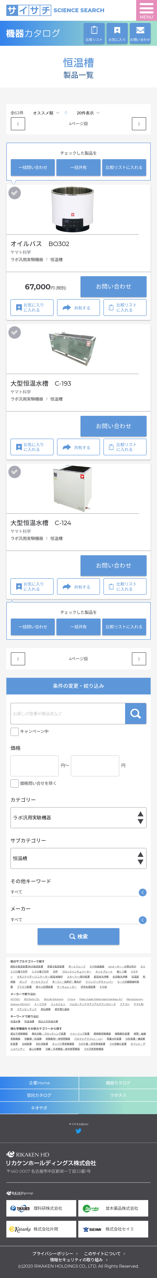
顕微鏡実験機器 (102, 1033)
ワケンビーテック (27, 1009)
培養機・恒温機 (32, 1038)
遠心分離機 (35, 1048)
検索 (135, 713)
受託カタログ (39, 1095)
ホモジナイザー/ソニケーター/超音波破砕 (40, 976)
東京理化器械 (62, 1009)
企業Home (39, 1082)
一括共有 (78, 167)
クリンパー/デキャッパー (99, 981)
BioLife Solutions (53, 999)
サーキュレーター (67, 986)
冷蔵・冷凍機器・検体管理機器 (62, 1048)
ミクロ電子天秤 (40, 971)
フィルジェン (58, 1004)
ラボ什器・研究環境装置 (91, 1043)
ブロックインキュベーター (76, 971)
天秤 (55, 971)
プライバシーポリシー (52, 1253)
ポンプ (23, 981)
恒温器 (135, 976)
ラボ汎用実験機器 (93, 1048)
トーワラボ (40, 1004)
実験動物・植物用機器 (58, 1038)
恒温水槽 (15, 1021)
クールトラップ (39, 981)
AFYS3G (15, 999)
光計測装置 (42, 1043)
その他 (103, 986)
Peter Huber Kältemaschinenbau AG (100, 999)
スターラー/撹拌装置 (78, 976)
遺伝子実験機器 (19, 1033)
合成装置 (27, 1043)
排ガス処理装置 (44, 986)
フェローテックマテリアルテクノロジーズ (93, 1004)
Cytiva (71, 999)
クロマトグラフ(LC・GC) (88, 1038)
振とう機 (122, 971)
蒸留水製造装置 (55, 966)
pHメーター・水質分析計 (122, 966)
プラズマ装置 (24, 986)
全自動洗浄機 (120, 976)
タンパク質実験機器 (63, 1043)
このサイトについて (102, 1253)
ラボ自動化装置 (118, 1043)
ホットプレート (104, 971)
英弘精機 (45, 1009)
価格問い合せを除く (38, 783)
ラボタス (118, 1095)
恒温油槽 (29, 1021)
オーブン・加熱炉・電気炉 (66, 981)
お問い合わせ (113, 286)
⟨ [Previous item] (18, 123)
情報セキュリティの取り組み (76, 1259)
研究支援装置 (88, 986)
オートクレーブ (76, 966)
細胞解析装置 (122, 1033)
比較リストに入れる (124, 167)
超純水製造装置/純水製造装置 (26, 966)
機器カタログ (51, 33)
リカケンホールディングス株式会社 (51, 1158)
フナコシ (125, 1004)
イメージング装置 (80, 1033)
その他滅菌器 (97, 966)
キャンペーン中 (34, 731)
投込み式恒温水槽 (48, 1021)
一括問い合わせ (33, 167)
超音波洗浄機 (101, 976)
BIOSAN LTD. (32, 999)
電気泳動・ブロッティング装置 (49, 1033)
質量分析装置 (114, 1038)
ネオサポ (39, 1107)
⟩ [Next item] (139, 123)
